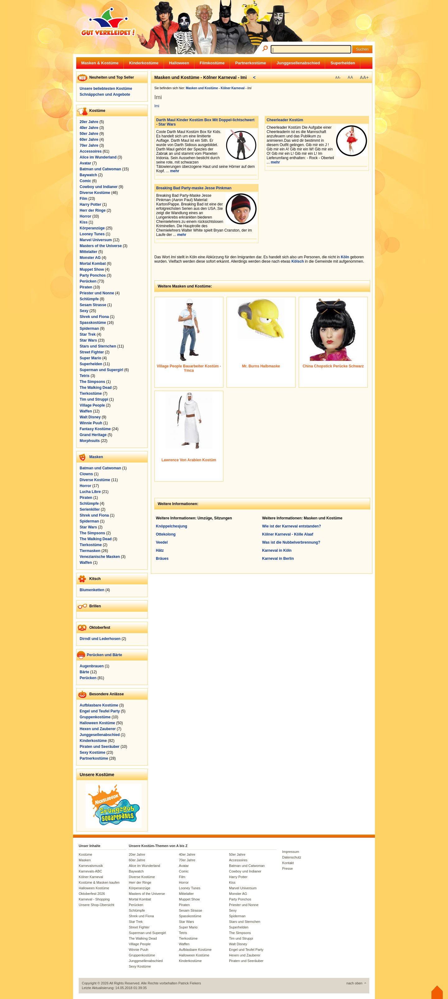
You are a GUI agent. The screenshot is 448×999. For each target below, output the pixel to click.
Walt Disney (90, 417)
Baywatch (88, 175)
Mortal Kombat (93, 263)
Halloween (179, 63)
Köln (345, 257)
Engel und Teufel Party (100, 711)
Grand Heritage (93, 435)
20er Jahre (89, 122)
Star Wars (88, 340)
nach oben (354, 983)
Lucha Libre (90, 492)
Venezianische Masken (100, 557)
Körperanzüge (92, 228)
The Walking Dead (96, 387)
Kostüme (85, 854)
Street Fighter (92, 352)
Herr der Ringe (92, 210)
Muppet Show (92, 269)
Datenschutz (291, 857)
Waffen (86, 411)
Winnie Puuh (91, 423)
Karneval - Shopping (94, 899)
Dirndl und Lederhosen (100, 639)
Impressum (290, 852)
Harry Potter (90, 204)
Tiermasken (90, 551)
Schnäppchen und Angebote (105, 94)
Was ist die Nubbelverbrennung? (291, 542)
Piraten (86, 287)
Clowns (86, 474)
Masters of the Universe (101, 246)
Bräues (162, 558)
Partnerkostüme (250, 63)
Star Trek (88, 334)
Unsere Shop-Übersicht (96, 905)
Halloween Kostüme (97, 723)
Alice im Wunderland (98, 157)
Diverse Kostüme (95, 193)
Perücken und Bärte (104, 655)
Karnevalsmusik (91, 866)
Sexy (84, 311)
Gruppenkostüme (95, 717)
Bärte (84, 672)
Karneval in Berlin (278, 558)
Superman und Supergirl (101, 370)
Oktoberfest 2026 (92, 893)
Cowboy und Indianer (99, 187)
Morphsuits (90, 441)
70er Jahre (89, 145)
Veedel (162, 542)
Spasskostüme (93, 322)
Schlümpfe (89, 299)
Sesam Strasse (93, 305)
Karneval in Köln (277, 550)
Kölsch (298, 261)
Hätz (160, 550)
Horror (85, 216)
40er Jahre (89, 128)
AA (350, 77)
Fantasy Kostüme (95, 429)
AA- (338, 77)
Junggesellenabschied (298, 63)
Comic (85, 181)
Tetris (85, 376)
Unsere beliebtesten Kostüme (106, 88)
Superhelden (342, 63)
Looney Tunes (92, 234)
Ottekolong (165, 534)
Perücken (88, 281)
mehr (174, 171)
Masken (96, 457)
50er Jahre (89, 133)
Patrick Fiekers (189, 983)
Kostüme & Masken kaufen (99, 882)
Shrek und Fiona (94, 317)
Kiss (83, 222)
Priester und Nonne (97, 293)
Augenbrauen (92, 666)
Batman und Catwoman (100, 169)
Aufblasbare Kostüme (99, 705)
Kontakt (288, 863)
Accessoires (91, 151)
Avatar (85, 163)
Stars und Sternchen (98, 346)
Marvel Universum (96, 240)
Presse (287, 868)
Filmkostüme (212, 63)
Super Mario (90, 358)
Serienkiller (90, 509)
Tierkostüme (91, 393)
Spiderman (89, 328)
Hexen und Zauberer (98, 729)
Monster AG (90, 258)
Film (83, 198)
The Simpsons (92, 382)
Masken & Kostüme (100, 63)
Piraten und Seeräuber (99, 746)
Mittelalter (88, 252)
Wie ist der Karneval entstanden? (291, 526)
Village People (92, 405)
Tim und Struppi (94, 399)
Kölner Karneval (91, 877)
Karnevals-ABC (90, 871)
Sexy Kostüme (92, 752)
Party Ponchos (93, 275)
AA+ (364, 77)
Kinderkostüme (144, 63)
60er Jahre (89, 139)
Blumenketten (92, 590)
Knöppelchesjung (171, 526)
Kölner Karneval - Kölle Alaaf (287, 534)
